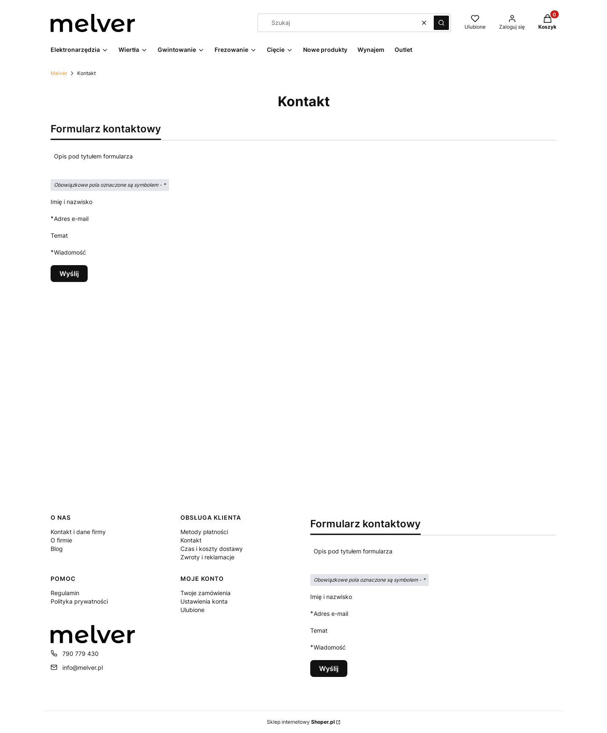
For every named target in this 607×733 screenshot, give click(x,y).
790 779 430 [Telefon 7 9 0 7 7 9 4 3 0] (80, 653)
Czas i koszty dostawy (211, 548)
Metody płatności (204, 531)
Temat (59, 235)
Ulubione (192, 609)
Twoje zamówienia (205, 592)
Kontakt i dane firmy (78, 531)
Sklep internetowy (301, 722)
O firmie (61, 540)
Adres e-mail (71, 219)
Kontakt (190, 540)
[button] (441, 23)
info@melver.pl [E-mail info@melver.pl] (82, 667)
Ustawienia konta (204, 601)
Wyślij (69, 273)
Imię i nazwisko (71, 201)
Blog (57, 548)
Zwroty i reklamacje (207, 557)
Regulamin (65, 592)
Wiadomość (70, 252)
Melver (59, 73)
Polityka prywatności (79, 601)
